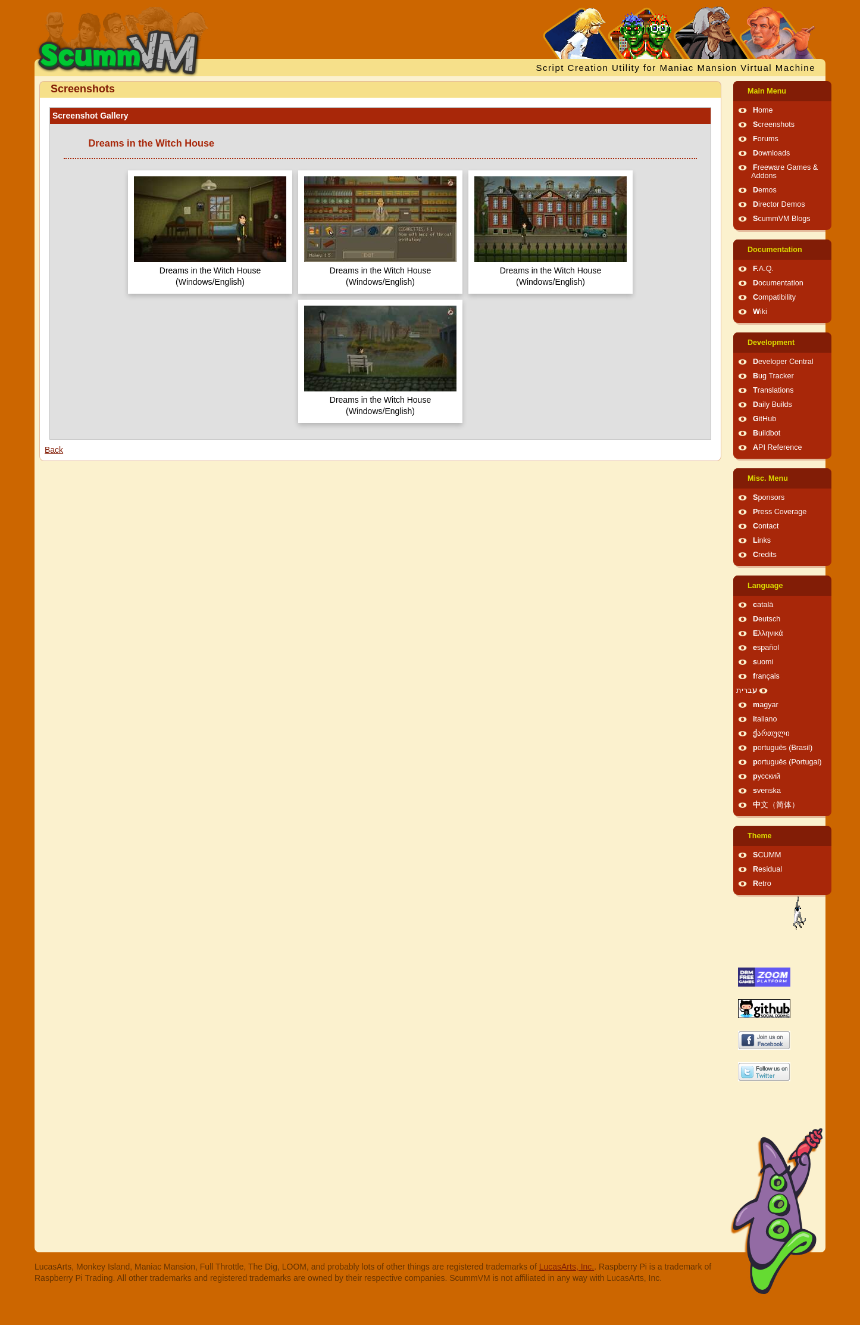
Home (763, 110)
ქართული (771, 733)
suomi (763, 662)
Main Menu (767, 91)
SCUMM (767, 855)
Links (762, 540)
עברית (746, 690)
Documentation (775, 249)
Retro (762, 883)
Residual (767, 869)
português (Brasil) (782, 748)
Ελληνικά (768, 633)
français (766, 676)
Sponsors (768, 497)
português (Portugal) (787, 762)
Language (765, 585)
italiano (765, 719)
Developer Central (783, 361)
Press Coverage (779, 512)
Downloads (771, 153)
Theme (760, 836)
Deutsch (766, 619)
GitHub (764, 419)
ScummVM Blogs (782, 218)
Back (54, 450)
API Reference (777, 447)
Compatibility (774, 297)
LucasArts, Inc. (567, 1266)
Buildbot (766, 433)
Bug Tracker (773, 376)
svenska (767, 790)
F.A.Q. (763, 269)
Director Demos (779, 204)
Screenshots (774, 124)
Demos (765, 190)
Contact (765, 526)
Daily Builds (772, 404)
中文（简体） (776, 805)
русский (766, 776)
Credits (765, 554)
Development (771, 342)
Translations (773, 390)
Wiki (760, 311)
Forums (765, 139)
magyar (765, 705)
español (766, 647)
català (763, 605)
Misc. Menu (768, 478)
